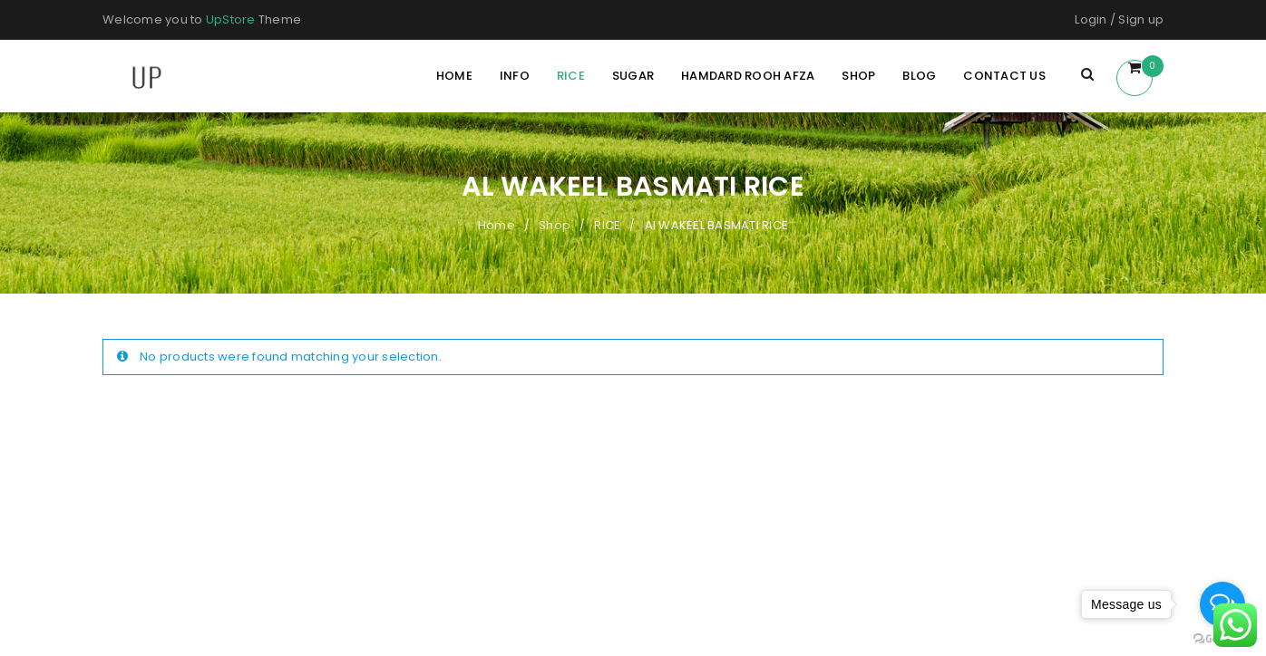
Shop (554, 225)
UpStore (231, 19)
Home (496, 225)
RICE (607, 225)
